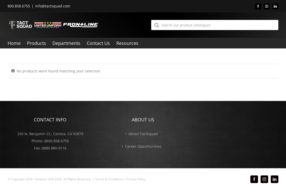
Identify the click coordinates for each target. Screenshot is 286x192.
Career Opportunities (143, 146)
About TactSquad (143, 133)
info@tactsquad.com (52, 6)
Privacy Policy (136, 179)
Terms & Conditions (109, 179)
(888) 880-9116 (54, 148)
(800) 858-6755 (56, 140)
